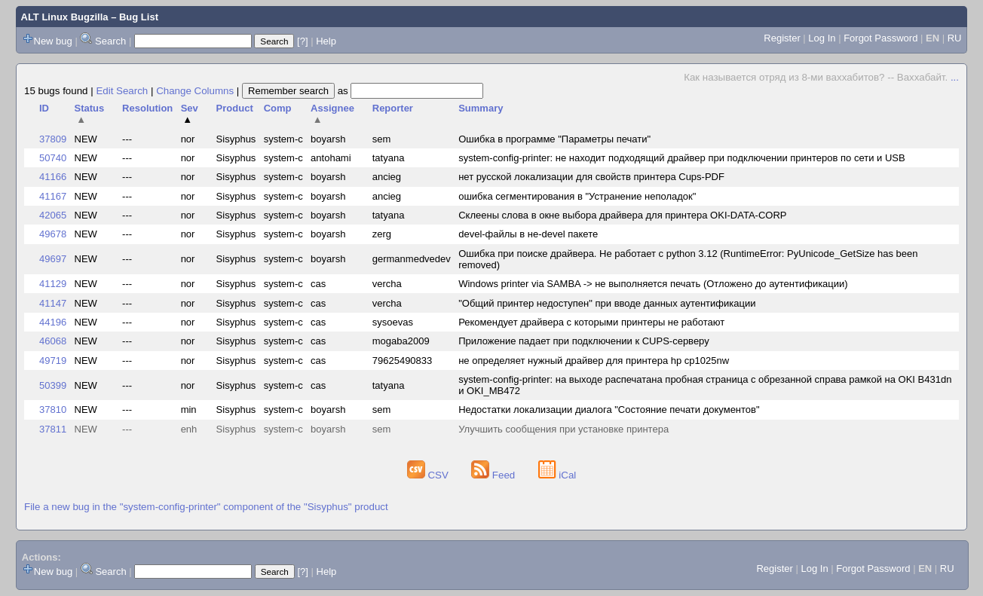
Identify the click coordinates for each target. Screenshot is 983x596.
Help (326, 41)
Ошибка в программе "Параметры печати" (554, 139)
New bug (53, 41)
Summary (480, 108)
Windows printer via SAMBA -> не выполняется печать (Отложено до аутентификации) (652, 283)
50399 (52, 385)
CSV (429, 475)
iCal (557, 475)
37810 (52, 409)
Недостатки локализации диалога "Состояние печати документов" (608, 409)
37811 (52, 429)
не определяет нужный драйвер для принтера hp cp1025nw (593, 360)
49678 (52, 234)
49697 (52, 258)
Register (782, 38)
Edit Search (122, 90)
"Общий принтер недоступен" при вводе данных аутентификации (606, 303)
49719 (52, 360)
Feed (494, 475)
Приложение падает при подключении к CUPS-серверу (583, 341)
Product (234, 108)
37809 (52, 139)
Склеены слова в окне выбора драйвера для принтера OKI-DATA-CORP (622, 215)
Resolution (147, 108)
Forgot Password (880, 38)
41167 (52, 196)
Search (110, 41)
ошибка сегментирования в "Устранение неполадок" (577, 196)
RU (955, 38)
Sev (189, 113)
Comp (278, 108)
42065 (52, 215)
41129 (52, 283)
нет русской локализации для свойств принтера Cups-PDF (591, 176)
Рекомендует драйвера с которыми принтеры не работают (591, 322)
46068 (52, 341)
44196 (52, 322)
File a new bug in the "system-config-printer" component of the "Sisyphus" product (206, 506)
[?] (302, 41)
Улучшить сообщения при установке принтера (563, 429)
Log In (821, 38)
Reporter (392, 108)
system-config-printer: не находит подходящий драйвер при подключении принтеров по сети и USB (681, 158)
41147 (52, 303)
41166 (52, 176)
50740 (52, 158)
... (955, 77)
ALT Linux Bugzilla (65, 17)
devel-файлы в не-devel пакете (528, 234)
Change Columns (195, 90)
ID (44, 108)
